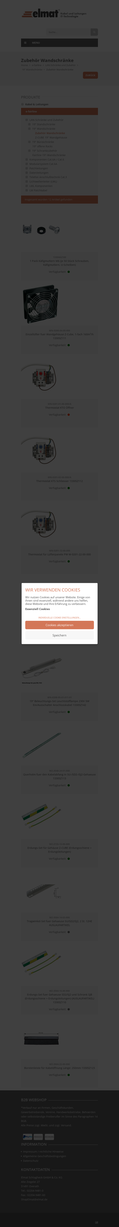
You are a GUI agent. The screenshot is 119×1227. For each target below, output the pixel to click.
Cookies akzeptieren (59, 625)
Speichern (59, 635)
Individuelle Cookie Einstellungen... (59, 617)
